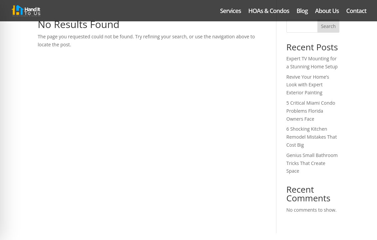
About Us (327, 11)
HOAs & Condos (268, 11)
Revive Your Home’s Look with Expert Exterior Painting (307, 85)
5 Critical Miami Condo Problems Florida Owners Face (310, 111)
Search (328, 26)
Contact (356, 11)
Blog (302, 11)
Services (230, 11)
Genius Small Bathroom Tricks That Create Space (312, 163)
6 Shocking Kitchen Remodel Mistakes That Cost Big (311, 137)
